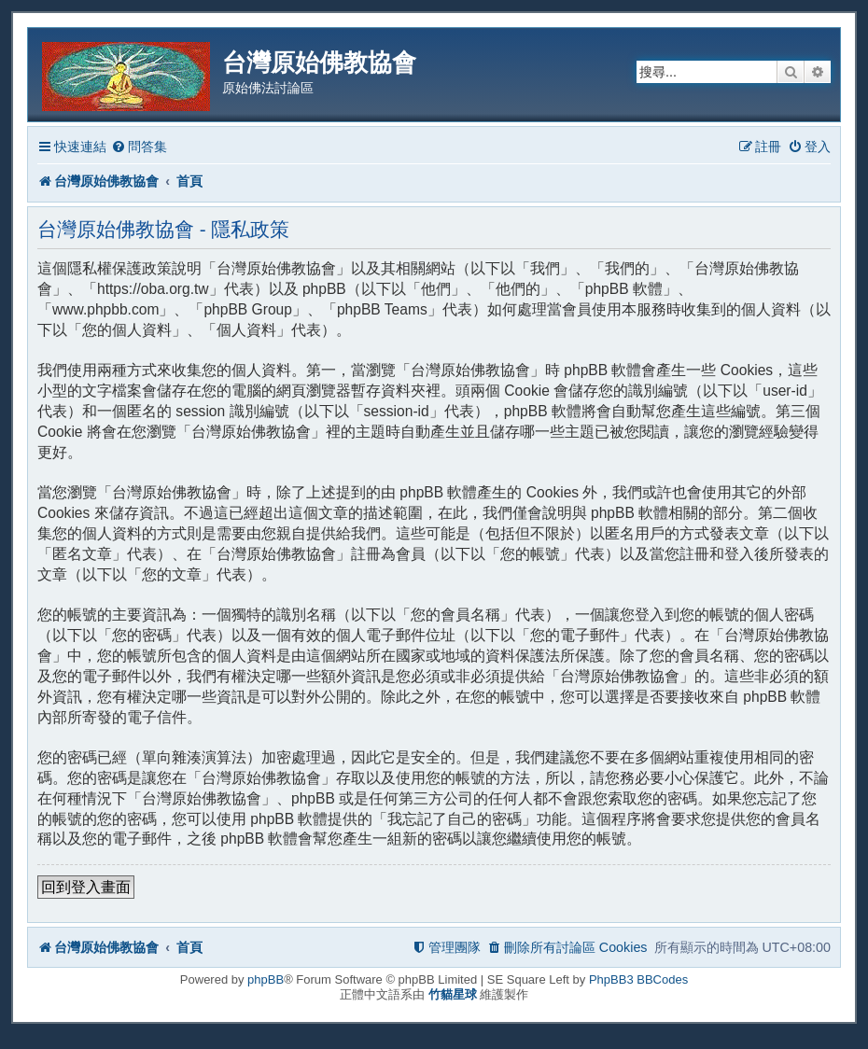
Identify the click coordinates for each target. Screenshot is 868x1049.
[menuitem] (139, 147)
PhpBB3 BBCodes (638, 979)
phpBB (265, 979)
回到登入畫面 (86, 887)
